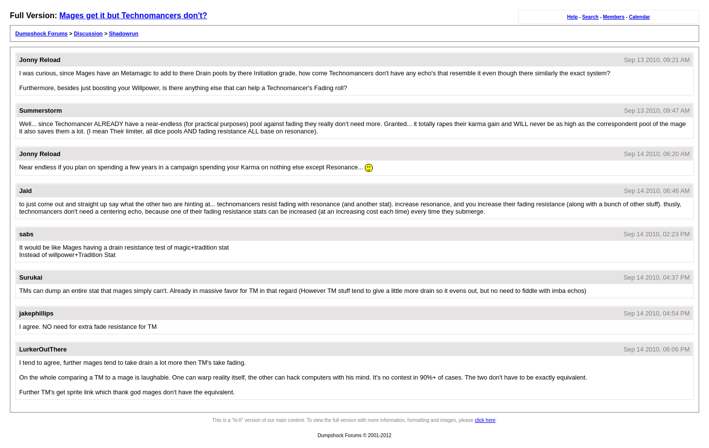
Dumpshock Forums (41, 33)
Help (572, 17)
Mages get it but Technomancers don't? (133, 15)
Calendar (639, 17)
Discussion (88, 33)
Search (590, 17)
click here (485, 420)
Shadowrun (123, 33)
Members (614, 17)
